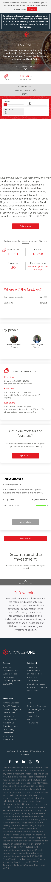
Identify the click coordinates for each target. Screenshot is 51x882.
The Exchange (9, 729)
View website (25, 522)
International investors (36, 684)
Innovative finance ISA (37, 687)
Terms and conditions (36, 706)
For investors (32, 667)
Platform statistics (11, 703)
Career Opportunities (12, 680)
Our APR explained (11, 706)
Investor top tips (34, 674)
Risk (11, 626)
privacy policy (20, 9)
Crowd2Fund (26, 34)
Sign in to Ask (25, 455)
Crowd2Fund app (10, 670)
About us (7, 667)
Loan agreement (10, 719)
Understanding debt (12, 709)
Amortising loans (10, 726)
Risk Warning (32, 723)
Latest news (8, 677)
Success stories (10, 674)
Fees (29, 719)
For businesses (33, 670)
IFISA (24, 94)
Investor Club (8, 723)
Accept (32, 9)
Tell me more (25, 226)
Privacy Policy (33, 716)
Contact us (8, 684)
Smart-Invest (32, 690)
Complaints (8, 733)
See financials (25, 538)
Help (29, 703)
